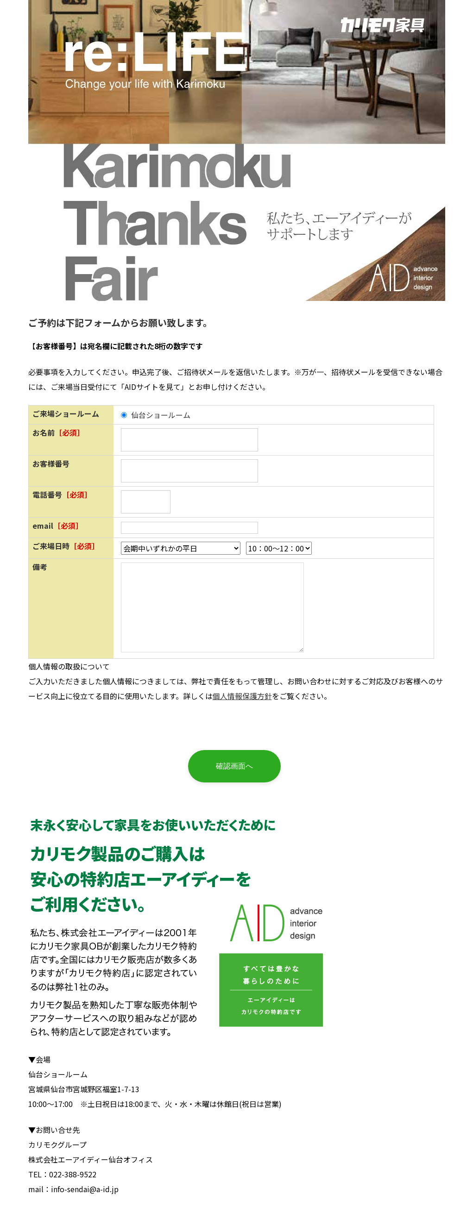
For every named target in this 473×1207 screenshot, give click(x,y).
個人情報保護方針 (242, 695)
